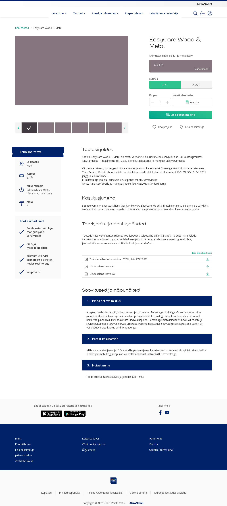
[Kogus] (160, 102)
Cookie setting (138, 492)
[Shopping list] (202, 13)
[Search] (195, 13)
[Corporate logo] (204, 4)
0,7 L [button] (165, 85)
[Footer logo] (114, 480)
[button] (210, 13)
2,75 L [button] (196, 85)
